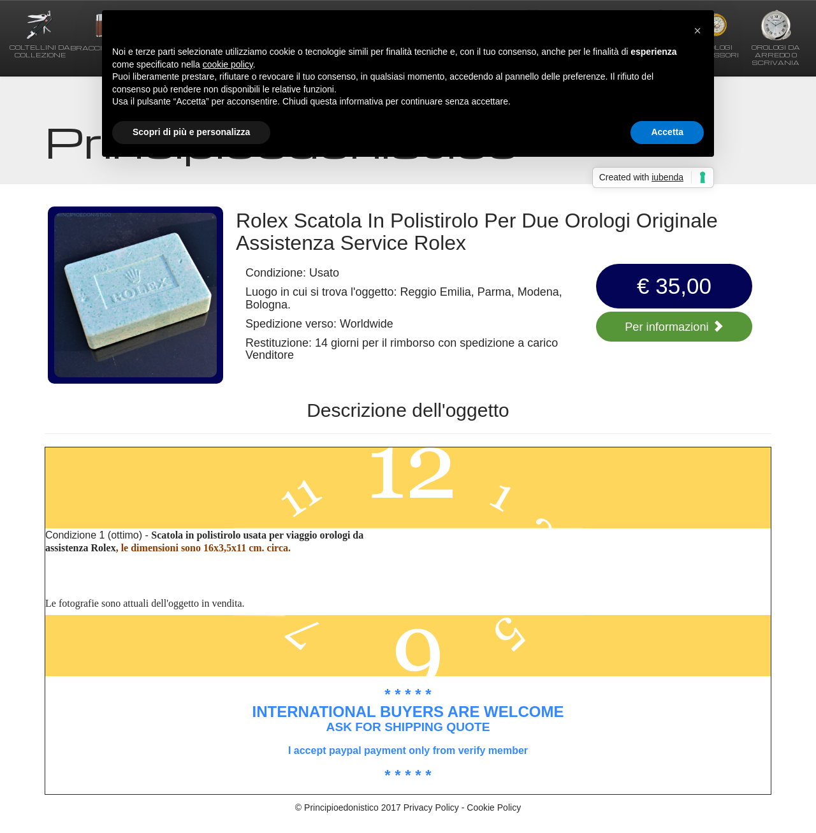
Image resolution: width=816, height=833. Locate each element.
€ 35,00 (674, 285)
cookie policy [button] (228, 64)
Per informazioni (674, 327)
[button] (697, 30)
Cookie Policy (494, 807)
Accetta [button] (667, 132)
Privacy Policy (431, 807)
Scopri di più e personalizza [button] (191, 132)
